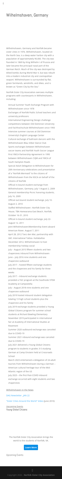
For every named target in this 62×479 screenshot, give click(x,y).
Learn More (31, 447)
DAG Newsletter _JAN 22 (18, 395)
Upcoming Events (14, 455)
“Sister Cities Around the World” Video (24, 401)
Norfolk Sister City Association (39, 475)
